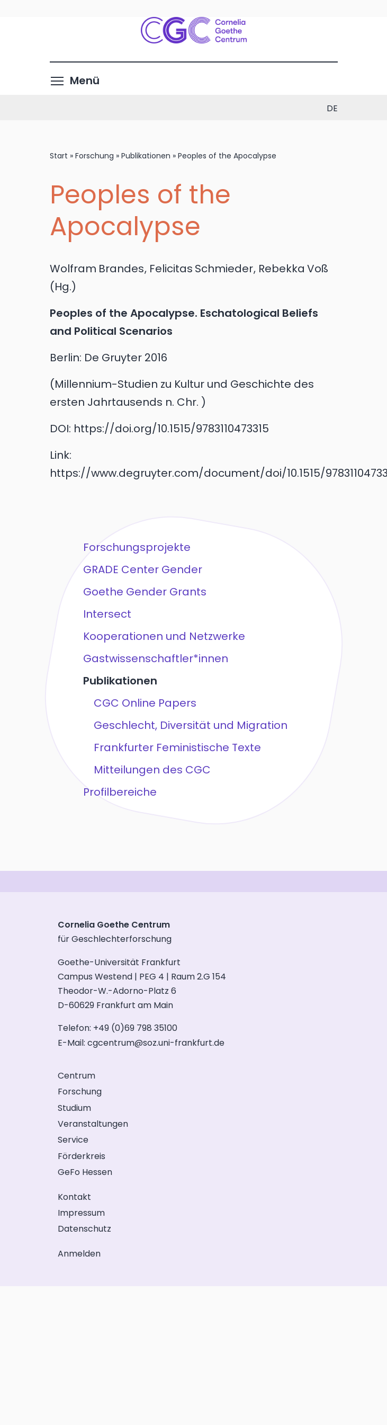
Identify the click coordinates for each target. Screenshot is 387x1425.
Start (59, 155)
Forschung (94, 155)
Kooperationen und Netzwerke (164, 636)
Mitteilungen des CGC (151, 769)
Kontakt (74, 1197)
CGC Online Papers (144, 703)
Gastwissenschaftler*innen (155, 658)
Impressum (81, 1213)
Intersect (107, 614)
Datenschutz (84, 1229)
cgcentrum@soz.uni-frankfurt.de (155, 1043)
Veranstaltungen (93, 1124)
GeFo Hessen (85, 1172)
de (332, 108)
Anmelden (79, 1254)
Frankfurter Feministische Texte (176, 747)
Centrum (76, 1076)
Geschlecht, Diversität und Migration (190, 725)
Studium (74, 1108)
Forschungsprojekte (136, 547)
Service (73, 1140)
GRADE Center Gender (142, 569)
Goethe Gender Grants (144, 591)
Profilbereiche (119, 792)
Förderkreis (81, 1156)
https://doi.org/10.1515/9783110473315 (171, 428)
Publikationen (145, 155)
